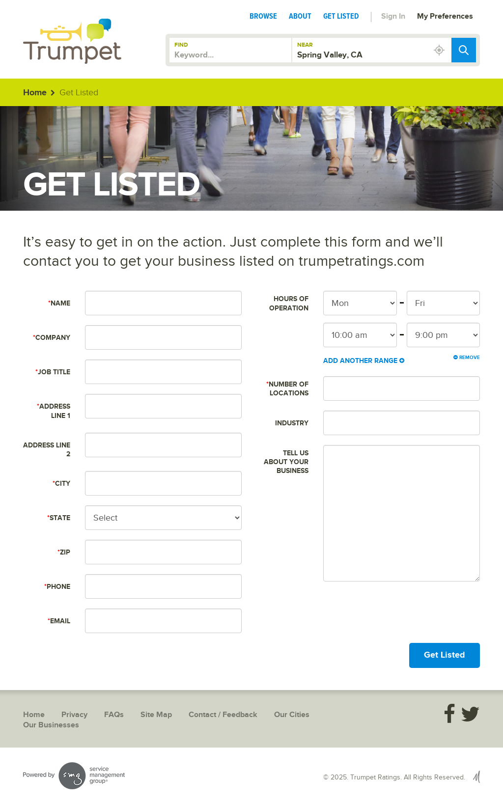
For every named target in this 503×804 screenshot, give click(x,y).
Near (305, 45)
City (61, 483)
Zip (63, 552)
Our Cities (291, 715)
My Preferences (445, 16)
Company (51, 337)
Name (59, 303)
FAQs (114, 715)
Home (35, 92)
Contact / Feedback (223, 715)
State (58, 518)
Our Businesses (51, 725)
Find (181, 45)
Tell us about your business (286, 462)
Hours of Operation (288, 303)
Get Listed (341, 16)
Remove (466, 357)
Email (59, 621)
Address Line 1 (53, 410)
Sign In (393, 16)
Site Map (156, 715)
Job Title (52, 372)
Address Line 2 (46, 449)
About (300, 16)
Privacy (74, 715)
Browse (263, 16)
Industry (291, 423)
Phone (57, 586)
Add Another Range (363, 361)
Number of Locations (287, 388)
